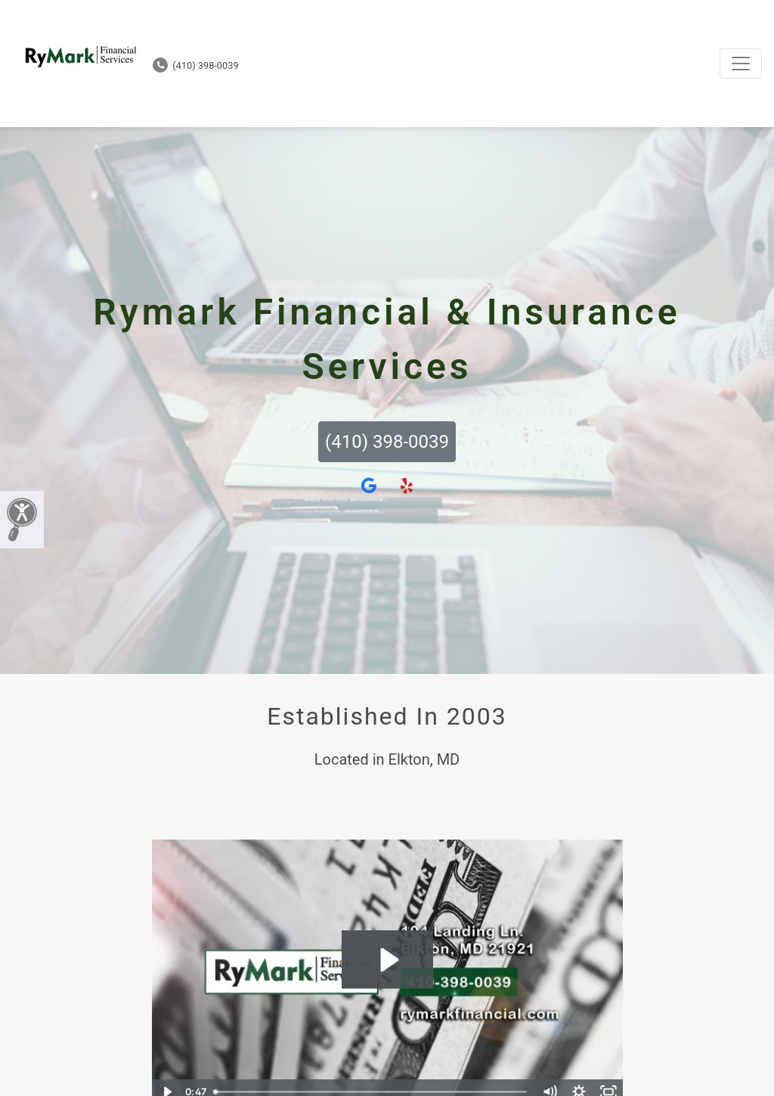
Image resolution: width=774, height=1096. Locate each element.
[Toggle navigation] (741, 63)
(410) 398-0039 (196, 65)
